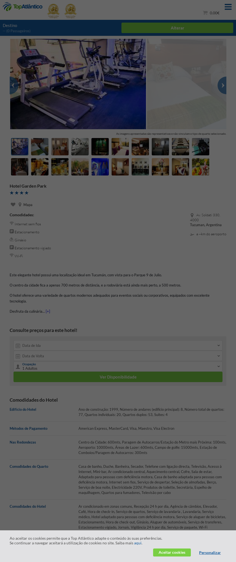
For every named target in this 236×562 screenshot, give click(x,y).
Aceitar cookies (172, 552)
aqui (138, 543)
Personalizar (210, 552)
